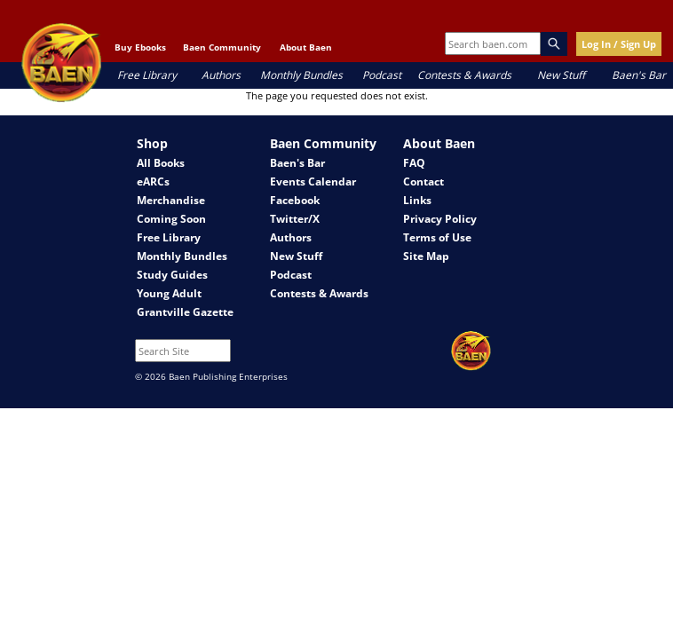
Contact (423, 181)
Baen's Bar (639, 75)
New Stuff (561, 75)
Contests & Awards (464, 75)
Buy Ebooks (140, 47)
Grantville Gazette (185, 312)
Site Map (426, 256)
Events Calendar (313, 181)
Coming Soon (171, 218)
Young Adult (169, 293)
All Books (161, 162)
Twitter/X (295, 218)
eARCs (153, 181)
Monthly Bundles (301, 75)
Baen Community (222, 47)
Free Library (147, 75)
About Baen (306, 47)
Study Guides (172, 274)
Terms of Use (437, 237)
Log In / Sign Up (619, 44)
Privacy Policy (440, 218)
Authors (221, 75)
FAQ (414, 162)
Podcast (381, 75)
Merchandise (171, 200)
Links (417, 200)
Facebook (295, 200)
